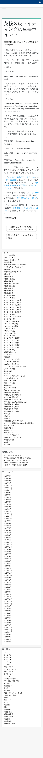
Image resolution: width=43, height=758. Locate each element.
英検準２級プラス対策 (12, 283)
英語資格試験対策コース (12, 272)
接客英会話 (8, 385)
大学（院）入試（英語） (12, 681)
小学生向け (8, 683)
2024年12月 (8, 514)
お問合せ (7, 444)
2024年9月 (7, 521)
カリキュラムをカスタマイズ (14, 267)
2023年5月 (7, 559)
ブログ (6, 442)
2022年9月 (7, 578)
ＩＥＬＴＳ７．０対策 (12, 340)
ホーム (6, 253)
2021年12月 (8, 599)
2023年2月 (7, 566)
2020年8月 (7, 637)
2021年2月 (7, 623)
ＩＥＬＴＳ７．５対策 (12, 338)
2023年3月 (7, 563)
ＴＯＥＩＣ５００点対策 (12, 312)
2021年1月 (7, 625)
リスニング (8, 676)
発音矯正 (7, 373)
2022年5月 (7, 587)
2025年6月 (7, 500)
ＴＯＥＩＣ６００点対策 (12, 310)
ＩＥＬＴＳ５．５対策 (12, 347)
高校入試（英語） (10, 724)
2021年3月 (7, 620)
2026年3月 (7, 478)
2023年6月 (7, 556)
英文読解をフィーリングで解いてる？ (17, 460)
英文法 (6, 702)
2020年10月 (8, 632)
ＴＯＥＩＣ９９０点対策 (12, 300)
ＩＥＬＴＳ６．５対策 (12, 343)
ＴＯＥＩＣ (8, 660)
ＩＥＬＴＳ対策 (9, 336)
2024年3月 (7, 535)
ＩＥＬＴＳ (8, 655)
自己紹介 (7, 416)
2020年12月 (8, 627)
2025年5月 (7, 502)
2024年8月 (7, 523)
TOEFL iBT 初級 (9, 328)
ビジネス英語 (8, 671)
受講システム (8, 428)
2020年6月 (7, 642)
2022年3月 (7, 592)
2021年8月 (7, 608)
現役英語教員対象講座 (12, 392)
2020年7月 (7, 639)
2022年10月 (8, 575)
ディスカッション (10, 669)
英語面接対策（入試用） (12, 409)
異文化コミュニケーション (13, 693)
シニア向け (8, 664)
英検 (14, 218)
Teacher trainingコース (12, 390)
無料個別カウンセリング (12, 437)
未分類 (6, 688)
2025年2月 (7, 509)
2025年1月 (7, 511)
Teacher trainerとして (11, 425)
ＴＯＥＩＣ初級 (9, 314)
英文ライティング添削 (12, 359)
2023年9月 (7, 549)
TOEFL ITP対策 (9, 331)
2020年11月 (8, 630)
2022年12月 (8, 571)
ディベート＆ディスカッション (15, 376)
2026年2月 (7, 481)
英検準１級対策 (9, 279)
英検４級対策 (8, 291)
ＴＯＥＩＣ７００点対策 (12, 307)
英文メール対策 (9, 383)
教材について (8, 433)
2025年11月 (8, 488)
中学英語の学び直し (11, 679)
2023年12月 (8, 542)
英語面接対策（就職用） (12, 411)
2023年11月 (8, 545)
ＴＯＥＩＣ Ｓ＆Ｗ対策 (12, 317)
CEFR (6, 653)
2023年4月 (7, 561)
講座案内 (7, 269)
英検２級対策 (8, 281)
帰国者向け (8, 686)
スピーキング (8, 667)
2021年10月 (8, 604)
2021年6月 (7, 613)
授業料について (9, 430)
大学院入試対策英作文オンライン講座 (17, 458)
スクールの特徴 (9, 255)
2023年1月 (7, 568)
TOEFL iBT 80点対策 (11, 324)
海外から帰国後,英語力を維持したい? (17, 462)
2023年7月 (7, 554)
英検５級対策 (8, 293)
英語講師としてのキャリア (13, 421)
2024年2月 (7, 537)
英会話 (6, 698)
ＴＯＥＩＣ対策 (9, 298)
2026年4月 (7, 476)
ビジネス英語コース (11, 378)
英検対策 (7, 274)
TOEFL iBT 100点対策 (11, 321)
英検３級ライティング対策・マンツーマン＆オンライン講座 (21, 228)
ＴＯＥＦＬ (8, 657)
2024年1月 (7, 540)
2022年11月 (8, 573)
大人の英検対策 (9, 295)
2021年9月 (7, 606)
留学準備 (7, 690)
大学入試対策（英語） (12, 404)
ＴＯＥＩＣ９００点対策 (12, 302)
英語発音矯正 (8, 716)
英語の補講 (8, 709)
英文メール (8, 700)
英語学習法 (8, 712)
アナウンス (8, 662)
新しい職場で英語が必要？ (13, 455)
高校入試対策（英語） (12, 407)
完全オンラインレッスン (12, 260)
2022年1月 (7, 597)
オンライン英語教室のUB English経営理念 (19, 423)
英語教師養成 (8, 714)
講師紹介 (7, 414)
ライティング (8, 674)
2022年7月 (7, 582)
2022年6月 (7, 585)
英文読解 (7, 357)
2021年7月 (7, 611)
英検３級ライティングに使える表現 (20, 236)
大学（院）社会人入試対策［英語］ (16, 402)
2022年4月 (7, 589)
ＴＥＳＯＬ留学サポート (12, 397)
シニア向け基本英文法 (12, 364)
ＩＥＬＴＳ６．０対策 (12, 345)
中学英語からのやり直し (12, 362)
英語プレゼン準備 (10, 380)
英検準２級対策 (9, 286)
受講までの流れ (9, 440)
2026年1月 (7, 483)
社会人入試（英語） (11, 695)
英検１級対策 (8, 276)
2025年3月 (7, 507)
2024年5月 (7, 530)
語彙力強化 (8, 721)
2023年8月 (7, 552)
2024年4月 (7, 533)
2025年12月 (8, 485)
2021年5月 (7, 615)
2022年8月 (7, 580)
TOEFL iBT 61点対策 (11, 326)
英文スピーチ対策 (10, 388)
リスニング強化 (9, 369)
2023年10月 (8, 547)
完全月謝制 (8, 262)
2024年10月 (8, 518)
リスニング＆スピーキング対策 (15, 366)
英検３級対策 (8, 288)
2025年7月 (7, 497)
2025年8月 (7, 495)
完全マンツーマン (10, 257)
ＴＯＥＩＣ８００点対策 (12, 305)
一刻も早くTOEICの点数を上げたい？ (17, 465)
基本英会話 (8, 371)
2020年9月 (7, 634)
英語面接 (7, 719)
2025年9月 (7, 492)
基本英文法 (8, 354)
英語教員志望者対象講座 (12, 395)
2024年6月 (7, 528)
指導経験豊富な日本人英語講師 (15, 265)
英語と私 (7, 418)
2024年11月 (8, 516)
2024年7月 (7, 526)
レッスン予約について (12, 435)
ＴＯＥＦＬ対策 (9, 319)
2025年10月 (8, 490)
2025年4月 (7, 504)
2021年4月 (7, 618)
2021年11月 (8, 601)
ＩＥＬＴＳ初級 (9, 350)
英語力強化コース (10, 352)
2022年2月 (7, 594)
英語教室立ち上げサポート (13, 399)
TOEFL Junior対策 (10, 333)
